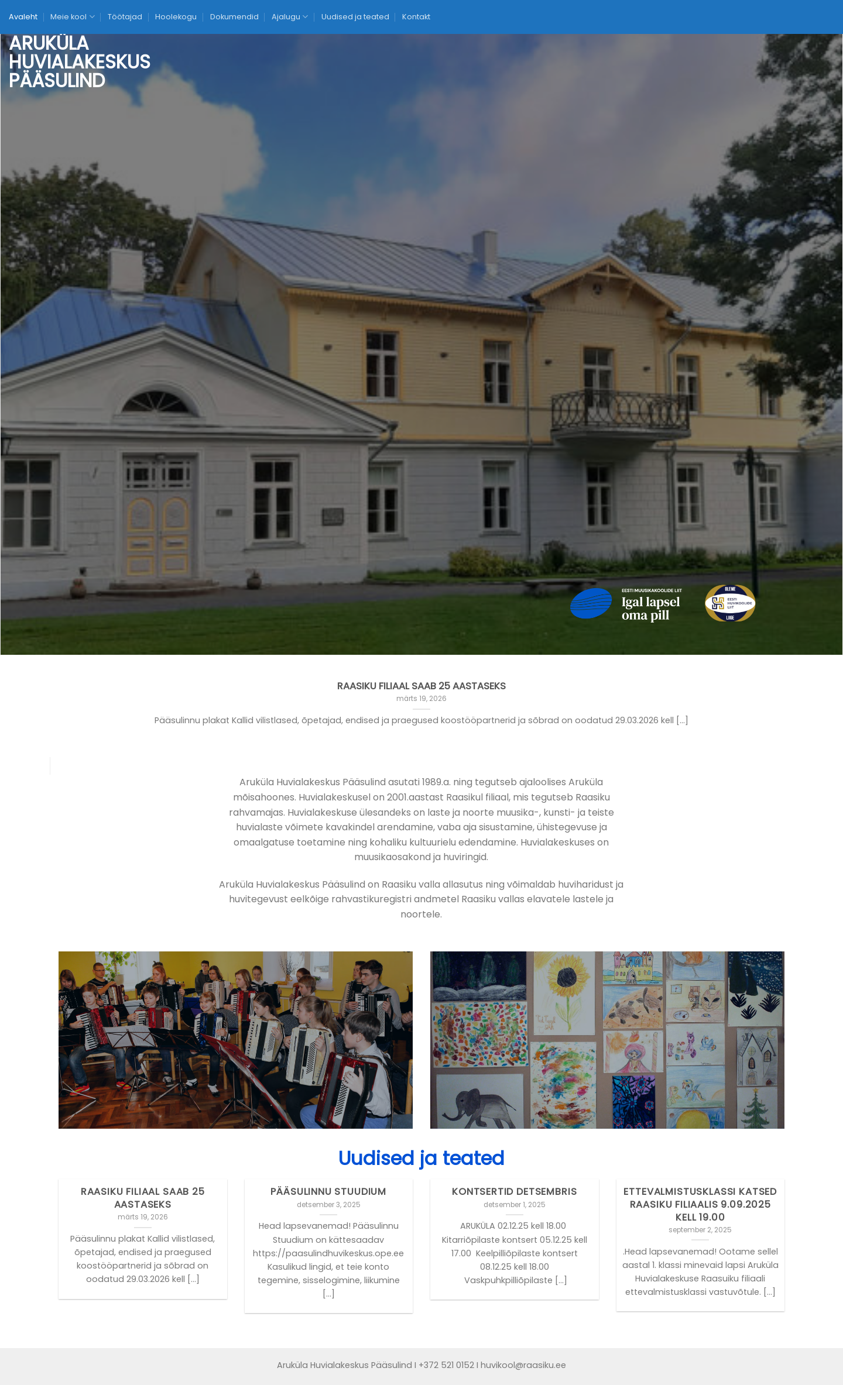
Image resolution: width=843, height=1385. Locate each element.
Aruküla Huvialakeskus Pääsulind (53, 62)
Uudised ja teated (355, 17)
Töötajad (125, 17)
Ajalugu (290, 16)
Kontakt (416, 17)
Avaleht (23, 17)
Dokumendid (234, 17)
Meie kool (72, 16)
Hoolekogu (176, 17)
